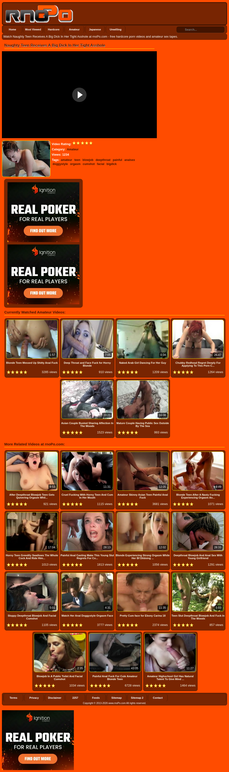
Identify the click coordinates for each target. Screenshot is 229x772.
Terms (13, 697)
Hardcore (53, 29)
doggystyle (60, 164)
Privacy (34, 697)
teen (77, 160)
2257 (75, 697)
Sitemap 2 (137, 697)
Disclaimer (54, 697)
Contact (158, 697)
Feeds (96, 697)
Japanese (95, 29)
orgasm (75, 164)
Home (12, 29)
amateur (66, 160)
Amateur (74, 29)
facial (100, 164)
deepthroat (103, 160)
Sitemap (117, 697)
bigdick (111, 164)
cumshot (89, 164)
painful (117, 160)
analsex (129, 160)
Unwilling (116, 29)
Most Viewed (33, 29)
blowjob (87, 160)
